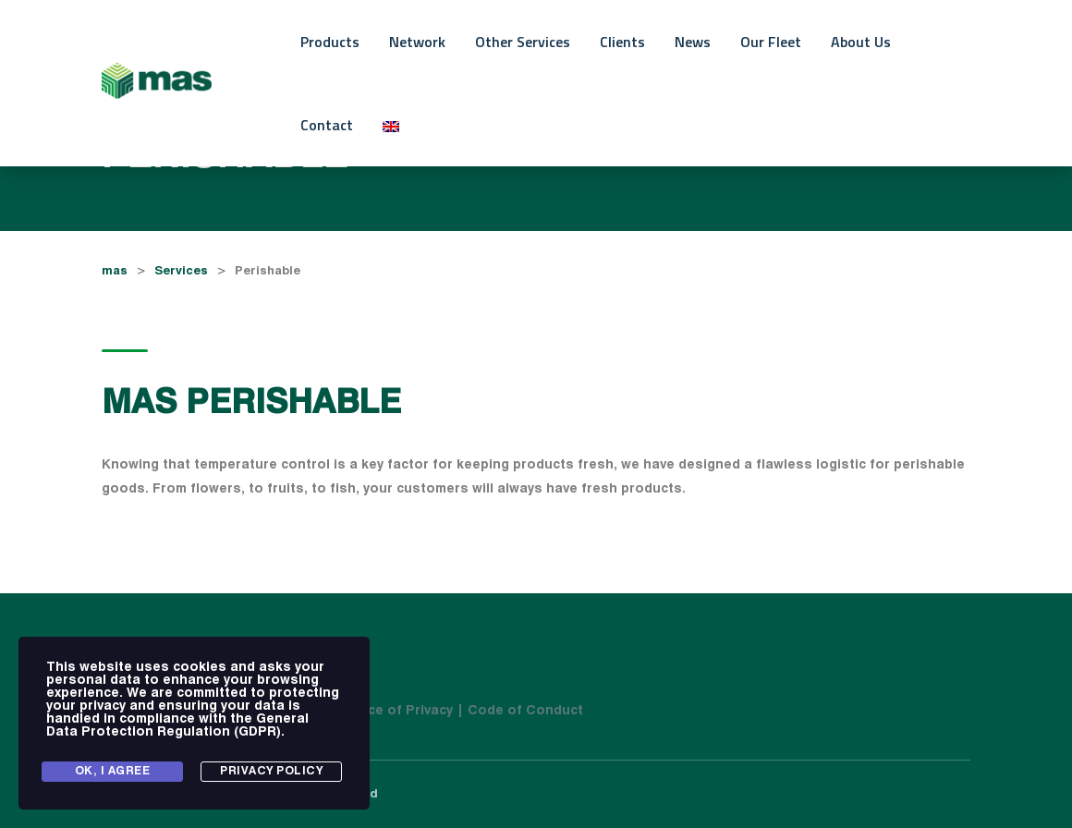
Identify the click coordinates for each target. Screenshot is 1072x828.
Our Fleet (770, 41)
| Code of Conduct (520, 710)
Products (329, 41)
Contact (326, 125)
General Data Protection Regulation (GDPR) (177, 725)
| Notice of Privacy (393, 710)
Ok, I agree (113, 771)
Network (417, 41)
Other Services (522, 41)
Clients (622, 41)
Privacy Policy (271, 771)
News (693, 41)
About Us (861, 41)
